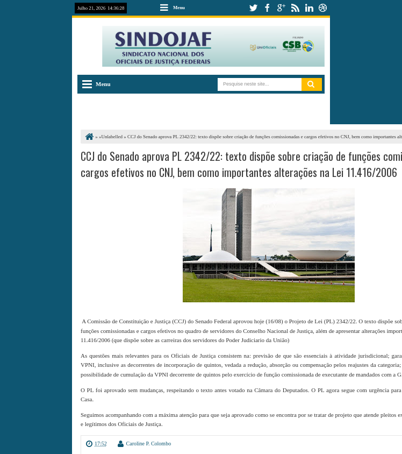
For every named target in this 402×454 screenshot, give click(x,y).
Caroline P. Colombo (148, 443)
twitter (253, 8)
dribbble (323, 8)
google (281, 8)
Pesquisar (312, 84)
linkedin (309, 8)
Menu (179, 7)
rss (295, 8)
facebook (267, 8)
